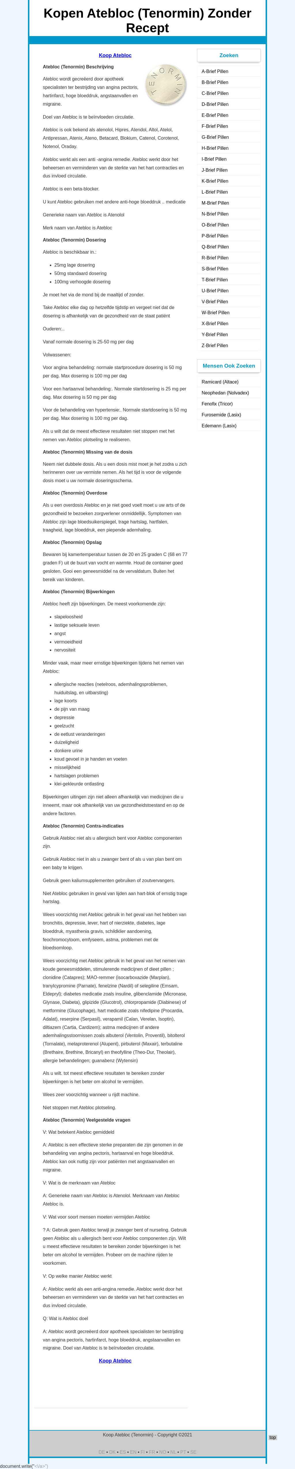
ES (123, 1452)
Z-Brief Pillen (215, 345)
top (272, 1437)
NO (162, 1452)
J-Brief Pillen (215, 170)
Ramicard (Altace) (220, 381)
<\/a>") (41, 1466)
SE (193, 1452)
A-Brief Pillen (215, 71)
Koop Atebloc (115, 55)
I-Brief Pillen (214, 159)
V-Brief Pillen (215, 301)
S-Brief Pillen (215, 268)
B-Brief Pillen (215, 82)
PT (183, 1452)
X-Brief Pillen (215, 323)
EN (133, 1452)
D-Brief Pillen (215, 104)
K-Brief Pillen (215, 181)
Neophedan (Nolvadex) (225, 392)
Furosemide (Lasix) (221, 414)
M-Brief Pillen (215, 203)
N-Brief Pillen (215, 214)
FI (143, 1452)
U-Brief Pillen (215, 290)
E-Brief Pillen (215, 115)
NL (173, 1452)
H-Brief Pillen (215, 148)
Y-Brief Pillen (215, 334)
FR (152, 1452)
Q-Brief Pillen (215, 246)
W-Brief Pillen (216, 312)
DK (112, 1452)
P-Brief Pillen (215, 235)
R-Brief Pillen (215, 257)
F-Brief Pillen (215, 126)
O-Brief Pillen (215, 224)
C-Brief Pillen (215, 93)
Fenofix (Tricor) (217, 403)
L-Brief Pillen (215, 192)
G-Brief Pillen (215, 137)
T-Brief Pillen (215, 279)
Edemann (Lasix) (219, 425)
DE (102, 1452)
